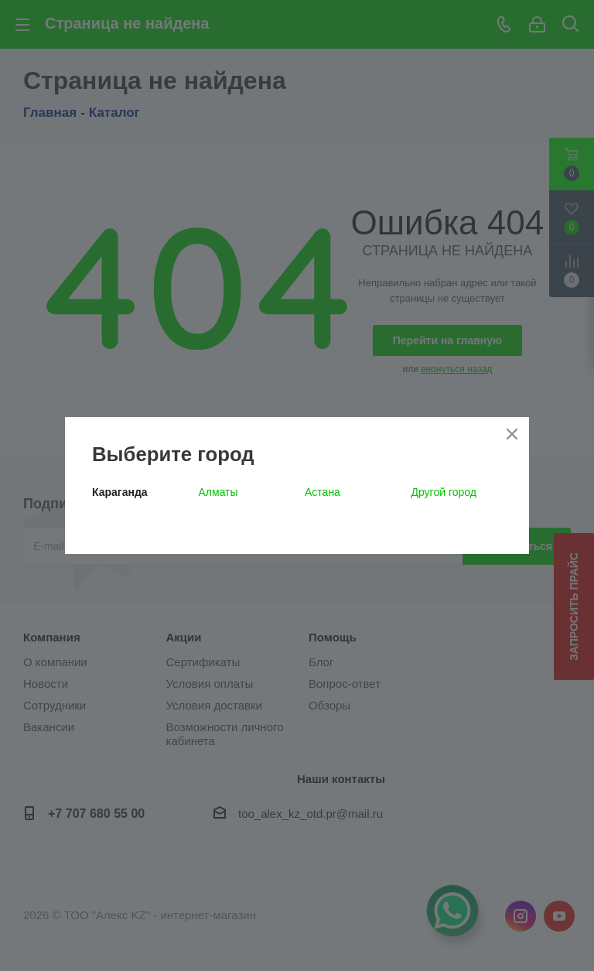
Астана (322, 492)
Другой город (443, 492)
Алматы (218, 492)
